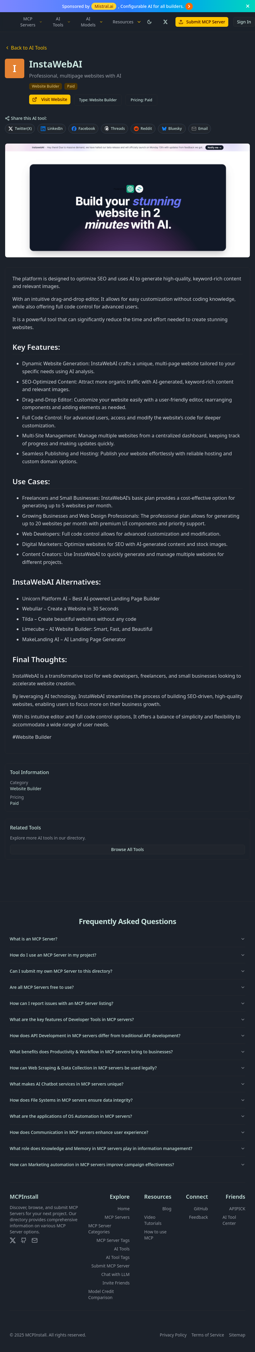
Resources (127, 22)
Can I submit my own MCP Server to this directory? (127, 971)
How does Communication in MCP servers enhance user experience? (127, 1132)
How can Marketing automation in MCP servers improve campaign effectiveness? (127, 1164)
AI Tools (62, 22)
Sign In (244, 22)
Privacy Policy (173, 1335)
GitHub (201, 1208)
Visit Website (49, 99)
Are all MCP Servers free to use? (127, 987)
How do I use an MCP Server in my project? (127, 955)
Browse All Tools (127, 849)
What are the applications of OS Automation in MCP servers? (127, 1116)
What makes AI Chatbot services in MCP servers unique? (127, 1084)
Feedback (198, 1217)
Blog (167, 1208)
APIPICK (237, 1208)
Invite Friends (116, 1283)
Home (123, 1208)
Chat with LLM (115, 1274)
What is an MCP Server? (127, 939)
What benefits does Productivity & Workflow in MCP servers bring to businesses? (127, 1052)
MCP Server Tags (113, 1240)
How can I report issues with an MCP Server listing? (127, 1003)
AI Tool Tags (118, 1257)
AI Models (92, 22)
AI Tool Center (229, 1220)
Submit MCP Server (201, 22)
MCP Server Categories (99, 1229)
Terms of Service (208, 1335)
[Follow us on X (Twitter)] (165, 22)
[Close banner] (247, 6)
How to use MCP (155, 1235)
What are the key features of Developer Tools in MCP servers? (127, 1019)
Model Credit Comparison (101, 1294)
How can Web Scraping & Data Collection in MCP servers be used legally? (127, 1068)
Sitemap (237, 1335)
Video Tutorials (153, 1220)
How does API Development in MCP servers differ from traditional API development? (127, 1035)
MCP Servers (31, 22)
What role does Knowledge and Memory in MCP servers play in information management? (127, 1148)
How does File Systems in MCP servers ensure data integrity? (127, 1100)
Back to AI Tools (26, 47)
